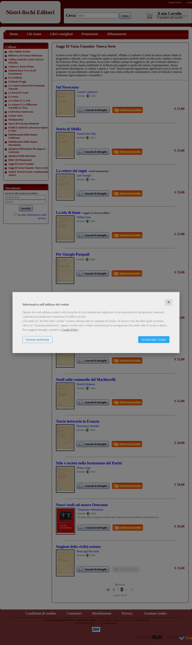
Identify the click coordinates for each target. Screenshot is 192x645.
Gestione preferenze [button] (37, 339)
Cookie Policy (70, 329)
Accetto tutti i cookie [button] (153, 339)
